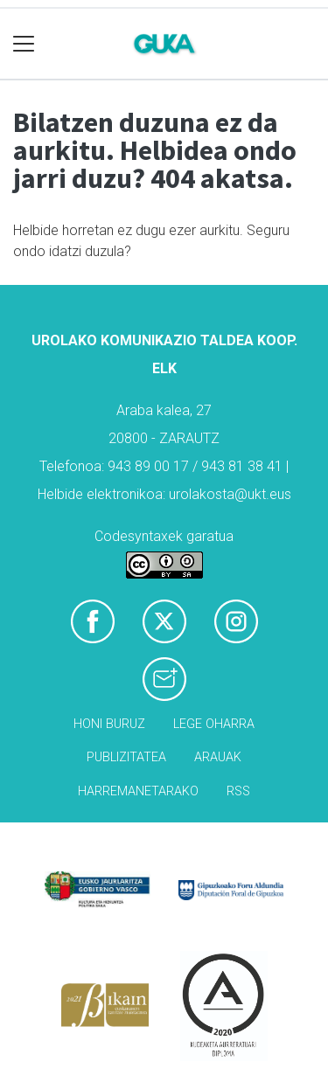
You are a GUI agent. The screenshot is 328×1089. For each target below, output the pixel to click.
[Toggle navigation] (24, 44)
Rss (238, 791)
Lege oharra (214, 724)
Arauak (217, 757)
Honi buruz (109, 724)
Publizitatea (126, 757)
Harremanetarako (138, 791)
